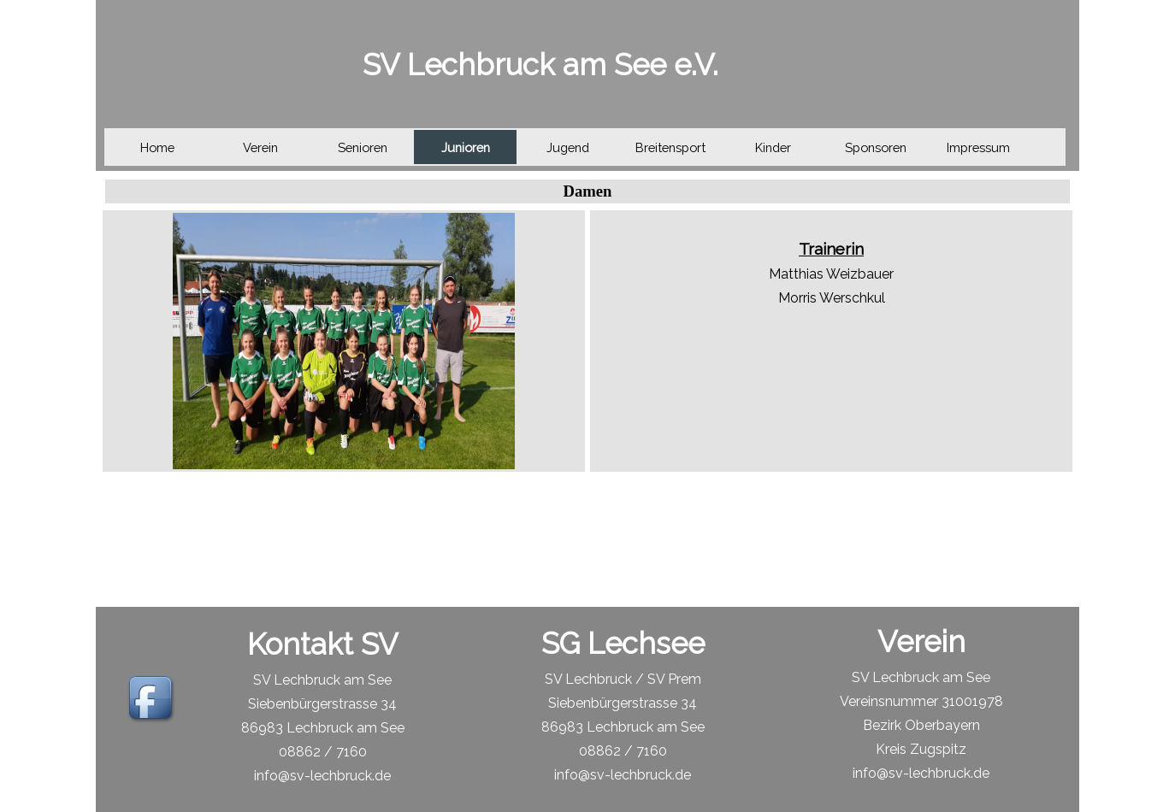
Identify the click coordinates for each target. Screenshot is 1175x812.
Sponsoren (875, 147)
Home (157, 147)
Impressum (978, 147)
